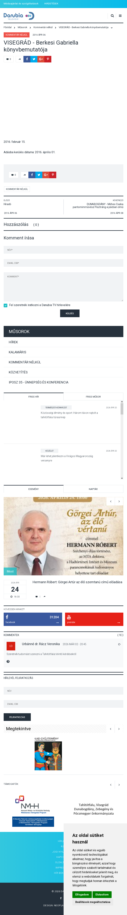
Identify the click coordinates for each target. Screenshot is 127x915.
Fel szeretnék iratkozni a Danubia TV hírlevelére (38, 305)
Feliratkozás (17, 717)
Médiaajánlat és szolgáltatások (21, 3)
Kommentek (11, 635)
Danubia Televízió (19, 16)
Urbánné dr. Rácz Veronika (41, 644)
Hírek (13, 342)
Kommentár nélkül (16, 35)
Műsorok (19, 331)
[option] (63, 548)
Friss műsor (93, 396)
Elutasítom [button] (102, 894)
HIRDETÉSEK (51, 3)
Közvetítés (18, 372)
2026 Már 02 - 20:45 (74, 644)
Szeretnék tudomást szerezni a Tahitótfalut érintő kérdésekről (41, 654)
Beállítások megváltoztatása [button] (92, 902)
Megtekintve (18, 728)
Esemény (33, 489)
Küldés (70, 313)
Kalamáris (17, 352)
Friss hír (33, 396)
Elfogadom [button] (82, 894)
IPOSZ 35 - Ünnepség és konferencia (38, 382)
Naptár (93, 489)
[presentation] (25, 315)
